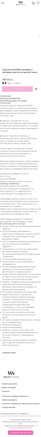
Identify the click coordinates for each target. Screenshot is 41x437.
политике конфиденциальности (20, 428)
